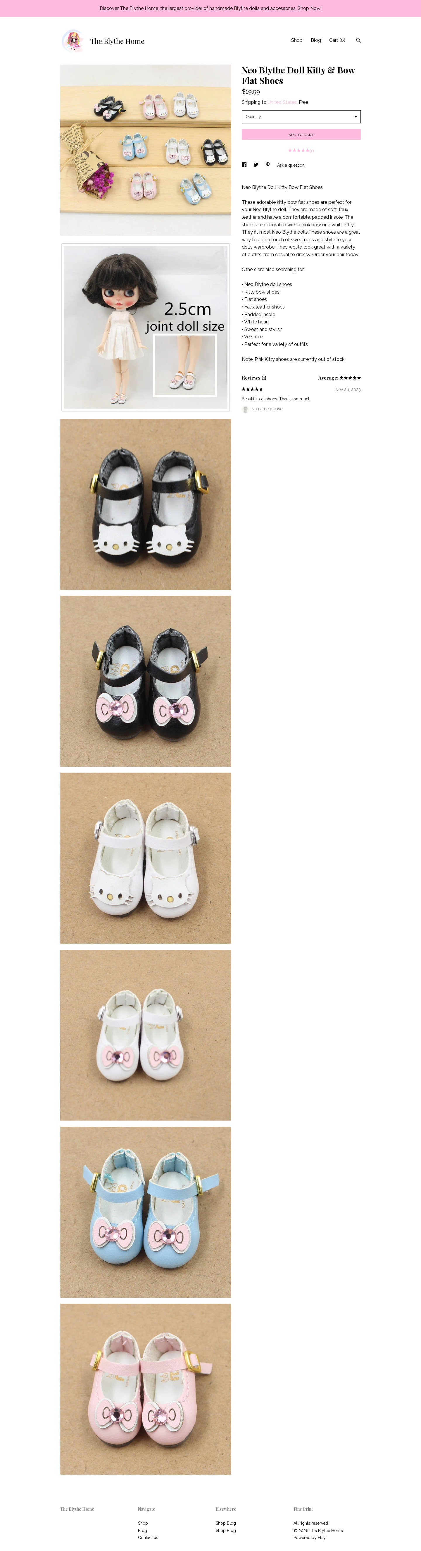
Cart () (337, 40)
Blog (316, 40)
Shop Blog (226, 1523)
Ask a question (291, 165)
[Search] (358, 41)
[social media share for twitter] (256, 165)
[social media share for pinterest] (268, 165)
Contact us (148, 1537)
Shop (297, 40)
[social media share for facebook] (245, 165)
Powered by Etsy (310, 1537)
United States (282, 102)
